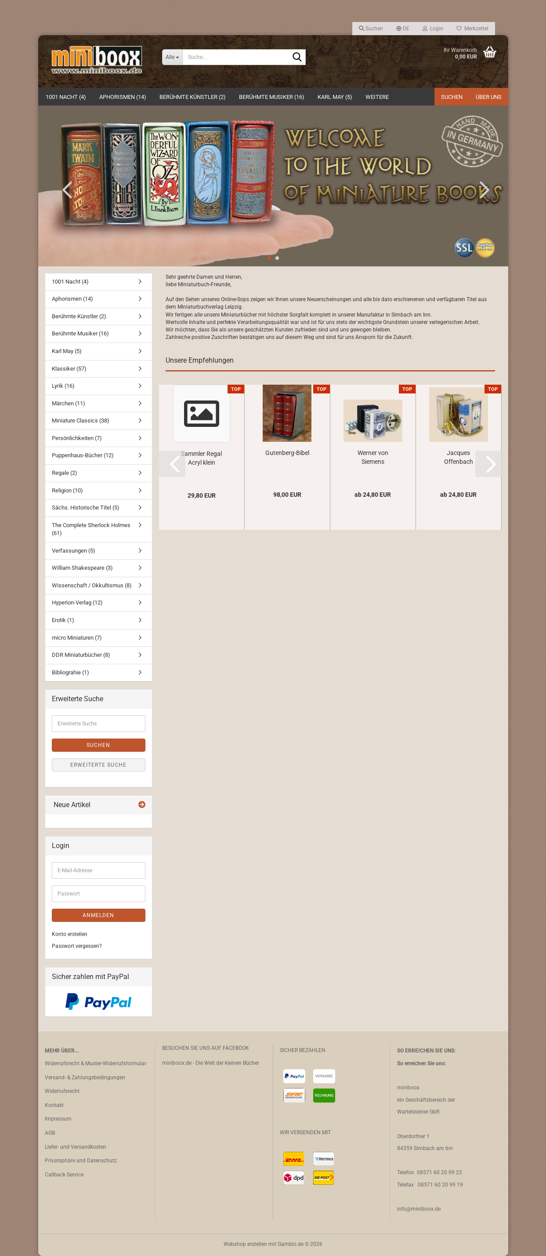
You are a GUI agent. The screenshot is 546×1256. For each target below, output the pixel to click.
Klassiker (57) (69, 368)
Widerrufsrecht (62, 1091)
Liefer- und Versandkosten (75, 1147)
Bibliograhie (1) (70, 672)
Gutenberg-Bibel (287, 452)
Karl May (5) (335, 97)
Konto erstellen (69, 934)
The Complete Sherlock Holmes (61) (91, 529)
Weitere (377, 97)
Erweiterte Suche (98, 765)
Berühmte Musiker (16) (271, 97)
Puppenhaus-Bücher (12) (83, 455)
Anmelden (98, 915)
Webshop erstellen (245, 1244)
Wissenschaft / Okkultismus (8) (92, 585)
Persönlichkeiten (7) (77, 438)
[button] (403, 28)
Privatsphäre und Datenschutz (81, 1161)
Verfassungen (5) (73, 550)
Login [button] (433, 28)
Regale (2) (64, 473)
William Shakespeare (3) (82, 567)
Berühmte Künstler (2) (192, 97)
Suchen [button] (371, 28)
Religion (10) (67, 490)
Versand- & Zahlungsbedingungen (85, 1077)
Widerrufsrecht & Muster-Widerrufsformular (95, 1063)
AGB (50, 1133)
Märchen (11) (68, 403)
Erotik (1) (63, 620)
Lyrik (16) (63, 385)
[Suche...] (172, 57)
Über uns (489, 97)
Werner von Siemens (373, 457)
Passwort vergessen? (77, 946)
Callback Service (64, 1175)
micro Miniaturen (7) (77, 637)
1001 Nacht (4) (66, 97)
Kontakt (54, 1105)
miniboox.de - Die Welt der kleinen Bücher (210, 1063)
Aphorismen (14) (122, 97)
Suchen (452, 97)
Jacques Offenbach (458, 457)
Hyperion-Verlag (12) (77, 602)
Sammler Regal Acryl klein (201, 458)
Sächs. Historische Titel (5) (85, 507)
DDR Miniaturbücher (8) (81, 655)
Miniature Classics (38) (80, 420)
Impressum (58, 1119)
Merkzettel (472, 28)
